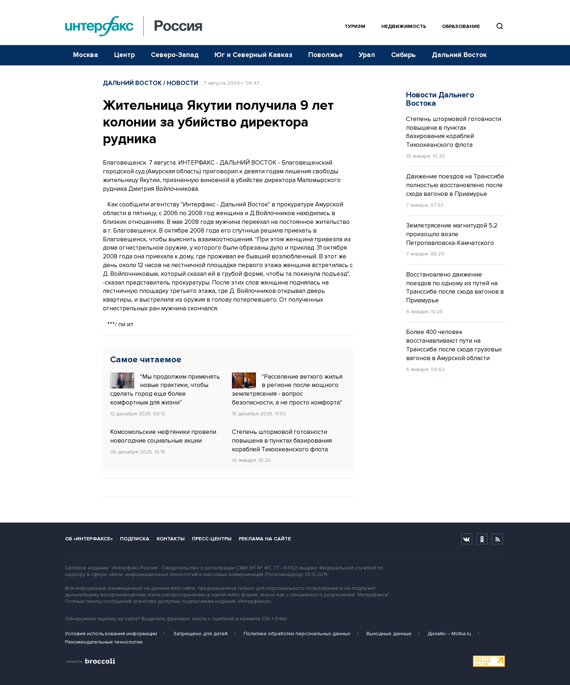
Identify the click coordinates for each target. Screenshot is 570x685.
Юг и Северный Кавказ (253, 55)
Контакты (171, 539)
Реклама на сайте (265, 539)
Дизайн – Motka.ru (449, 633)
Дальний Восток (459, 55)
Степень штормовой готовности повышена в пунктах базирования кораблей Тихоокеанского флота (282, 440)
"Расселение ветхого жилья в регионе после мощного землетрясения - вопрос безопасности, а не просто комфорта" (287, 389)
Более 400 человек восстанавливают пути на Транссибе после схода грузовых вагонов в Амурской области (454, 345)
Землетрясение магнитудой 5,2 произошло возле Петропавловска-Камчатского (451, 234)
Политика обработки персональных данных (297, 633)
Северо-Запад (174, 55)
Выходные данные (389, 633)
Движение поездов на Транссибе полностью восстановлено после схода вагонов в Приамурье (455, 185)
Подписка (134, 539)
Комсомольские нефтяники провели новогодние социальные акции (163, 436)
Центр (124, 55)
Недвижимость (403, 26)
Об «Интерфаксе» (89, 539)
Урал (367, 55)
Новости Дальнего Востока (440, 99)
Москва (85, 55)
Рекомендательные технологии (103, 642)
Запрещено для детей (200, 633)
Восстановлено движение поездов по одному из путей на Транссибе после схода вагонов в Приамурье (455, 287)
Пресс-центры (212, 539)
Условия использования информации (111, 633)
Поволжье (325, 55)
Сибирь (403, 55)
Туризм (355, 26)
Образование (461, 26)
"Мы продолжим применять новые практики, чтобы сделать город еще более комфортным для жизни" (165, 389)
